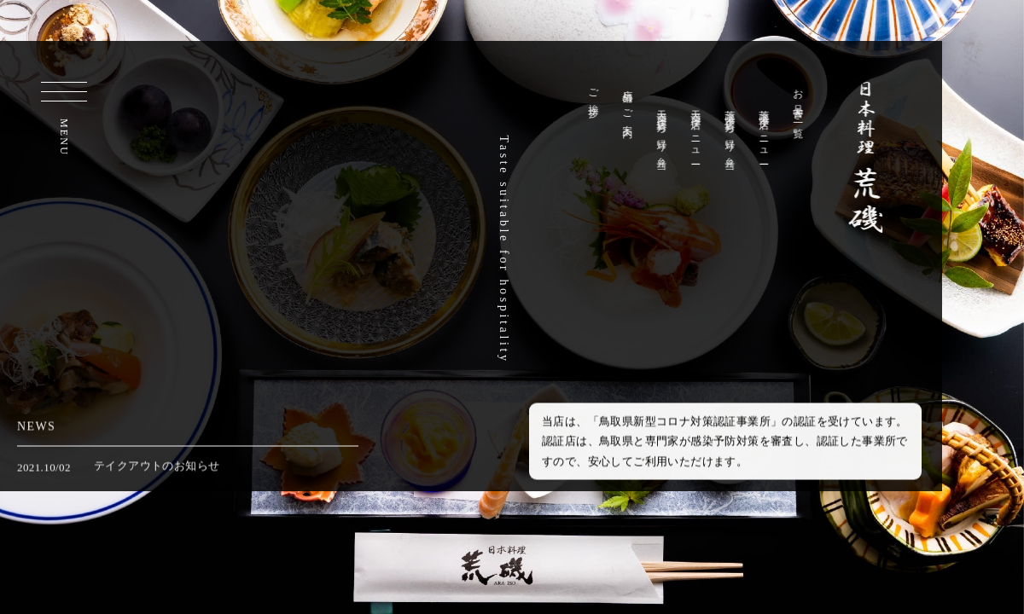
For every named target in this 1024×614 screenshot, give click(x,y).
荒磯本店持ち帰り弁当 (732, 128)
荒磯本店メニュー (766, 131)
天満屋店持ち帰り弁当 (664, 128)
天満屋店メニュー (698, 131)
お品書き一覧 (800, 102)
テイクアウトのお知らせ (156, 468)
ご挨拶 (596, 92)
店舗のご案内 (630, 102)
